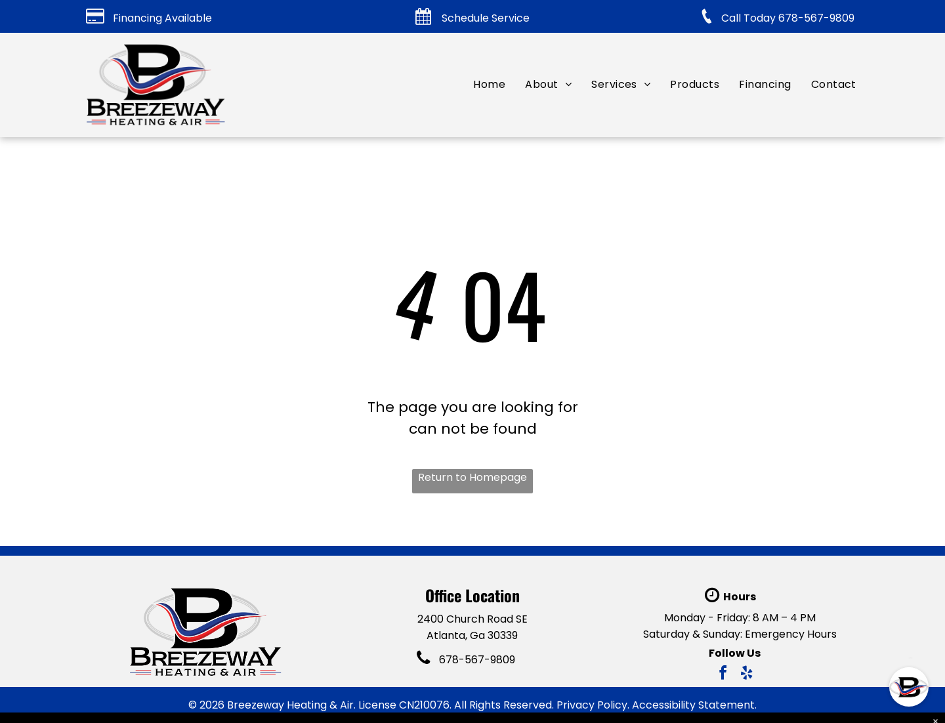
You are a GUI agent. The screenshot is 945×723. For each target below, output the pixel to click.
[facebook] (723, 675)
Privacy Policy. (592, 705)
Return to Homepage (472, 477)
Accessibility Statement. (694, 705)
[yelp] (746, 675)
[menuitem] (489, 84)
